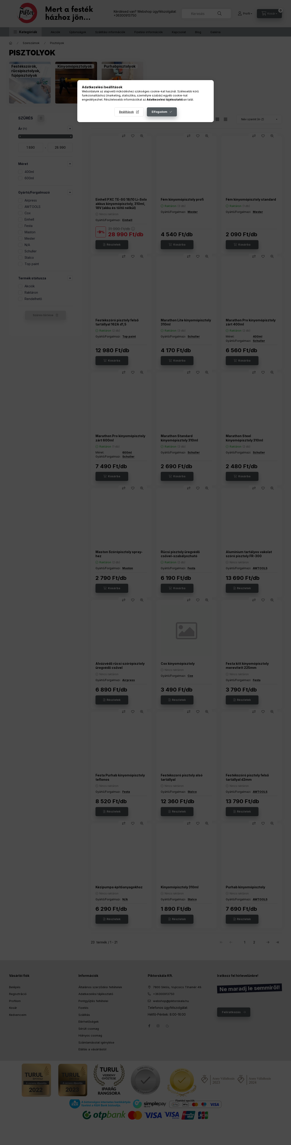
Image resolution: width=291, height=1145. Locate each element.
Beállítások (126, 111)
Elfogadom (159, 111)
